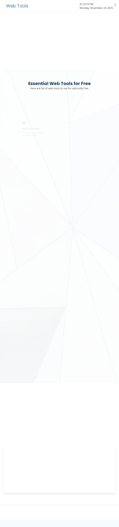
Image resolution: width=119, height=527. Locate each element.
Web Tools (17, 6)
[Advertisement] (59, 473)
